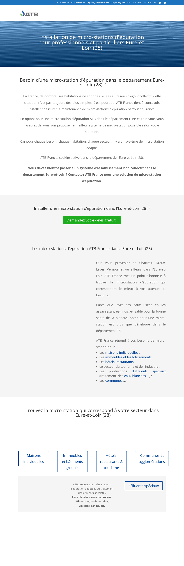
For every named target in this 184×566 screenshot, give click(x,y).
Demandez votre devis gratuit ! (92, 220)
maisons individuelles (121, 352)
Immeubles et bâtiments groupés (72, 461)
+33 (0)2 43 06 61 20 (144, 3)
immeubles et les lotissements (128, 357)
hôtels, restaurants (119, 362)
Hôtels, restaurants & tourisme (111, 461)
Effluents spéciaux (144, 485)
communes (113, 380)
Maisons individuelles (33, 458)
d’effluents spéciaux (149, 371)
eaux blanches (135, 376)
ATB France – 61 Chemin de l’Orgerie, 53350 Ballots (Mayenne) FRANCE (93, 3)
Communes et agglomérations (152, 458)
